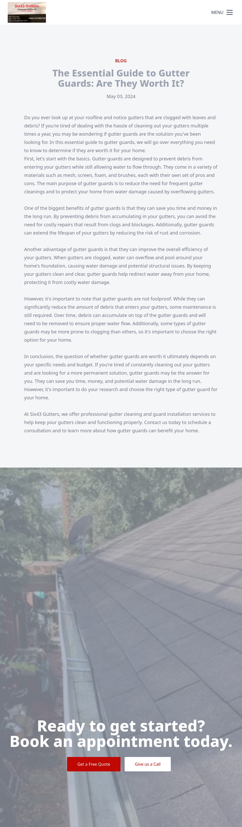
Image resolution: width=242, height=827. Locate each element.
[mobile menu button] (229, 12)
